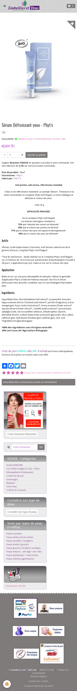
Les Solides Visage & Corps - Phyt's (23, 468)
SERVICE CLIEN (46, 670)
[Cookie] (7, 684)
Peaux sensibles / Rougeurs (19, 541)
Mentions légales (38, 676)
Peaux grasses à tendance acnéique (23, 548)
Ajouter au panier (36, 155)
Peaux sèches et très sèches (19, 537)
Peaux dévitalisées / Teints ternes (22, 555)
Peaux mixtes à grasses (17, 544)
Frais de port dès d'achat (24, 351)
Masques (10, 483)
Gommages (12, 479)
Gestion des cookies (38, 681)
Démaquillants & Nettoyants (19, 472)
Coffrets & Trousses (16, 490)
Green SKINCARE (14, 465)
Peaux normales (14, 533)
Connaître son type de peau (22, 512)
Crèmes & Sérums (15, 476)
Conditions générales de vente (38, 686)
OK (41, 447)
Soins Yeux (11, 486)
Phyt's (19, 175)
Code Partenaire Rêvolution (22, 434)
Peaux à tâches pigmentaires (20, 558)
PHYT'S (17, 178)
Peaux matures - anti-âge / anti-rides (24, 551)
